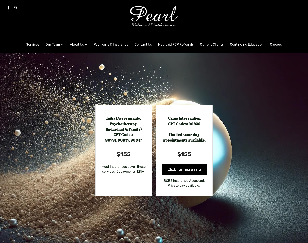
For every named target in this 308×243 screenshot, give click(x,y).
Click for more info (184, 169)
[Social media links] (9, 7)
